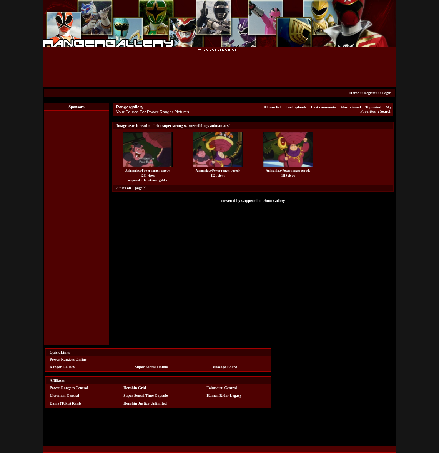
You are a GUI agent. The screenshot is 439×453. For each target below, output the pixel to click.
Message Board (224, 367)
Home (354, 93)
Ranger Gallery (62, 367)
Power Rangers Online (68, 359)
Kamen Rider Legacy (224, 395)
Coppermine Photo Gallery (263, 201)
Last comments (323, 107)
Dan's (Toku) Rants (65, 403)
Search (385, 111)
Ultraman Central (64, 395)
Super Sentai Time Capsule (145, 395)
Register (370, 93)
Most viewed (350, 107)
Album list (272, 107)
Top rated (373, 107)
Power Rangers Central (69, 388)
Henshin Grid (134, 388)
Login (386, 93)
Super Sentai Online (151, 367)
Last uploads (295, 107)
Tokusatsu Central (222, 388)
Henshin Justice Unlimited (145, 403)
